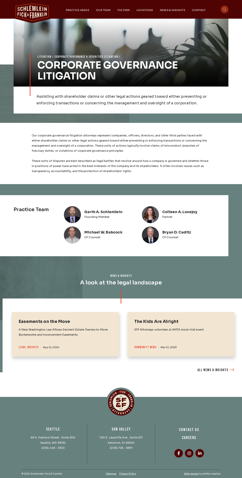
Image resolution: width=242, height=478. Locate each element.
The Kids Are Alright (156, 321)
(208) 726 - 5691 (121, 448)
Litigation (44, 57)
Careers (189, 437)
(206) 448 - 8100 (53, 448)
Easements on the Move (44, 321)
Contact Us (189, 429)
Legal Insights (29, 347)
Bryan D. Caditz (176, 232)
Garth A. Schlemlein (103, 212)
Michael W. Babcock (103, 232)
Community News (145, 347)
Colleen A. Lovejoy (179, 212)
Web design (191, 473)
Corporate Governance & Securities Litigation (86, 57)
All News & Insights (212, 370)
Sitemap (111, 473)
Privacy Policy (127, 473)
